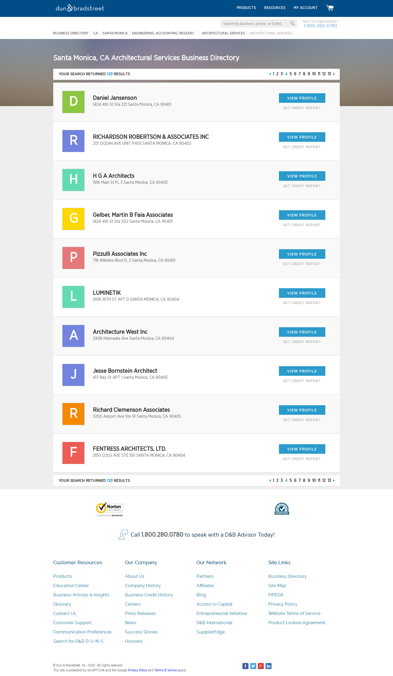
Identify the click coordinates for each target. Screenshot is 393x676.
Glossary (62, 604)
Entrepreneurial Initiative (221, 613)
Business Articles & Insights (81, 594)
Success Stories (141, 632)
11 (319, 74)
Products (62, 576)
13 (329, 74)
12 (324, 74)
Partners (205, 576)
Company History (143, 585)
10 (314, 74)
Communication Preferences (82, 632)
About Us (134, 576)
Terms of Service (165, 670)
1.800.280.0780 (162, 535)
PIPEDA (276, 594)
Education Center (71, 585)
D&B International (214, 622)
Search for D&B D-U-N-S (78, 641)
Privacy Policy (282, 604)
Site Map (277, 585)
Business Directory (287, 576)
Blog (201, 594)
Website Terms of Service (294, 613)
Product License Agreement (297, 622)
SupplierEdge (210, 632)
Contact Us (64, 613)
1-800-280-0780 (320, 25)
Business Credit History (149, 594)
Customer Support (72, 622)
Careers (133, 604)
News (130, 622)
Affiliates (205, 585)
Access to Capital (214, 604)
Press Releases (140, 613)
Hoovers (133, 641)
